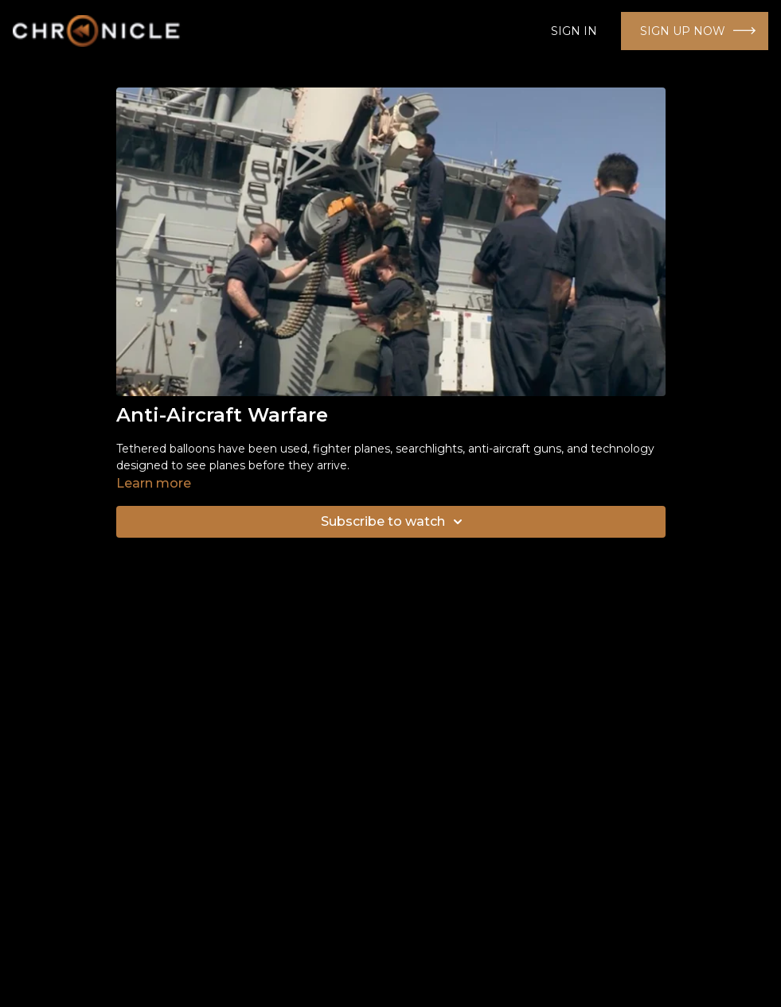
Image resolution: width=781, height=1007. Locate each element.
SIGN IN (574, 31)
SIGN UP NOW (682, 31)
